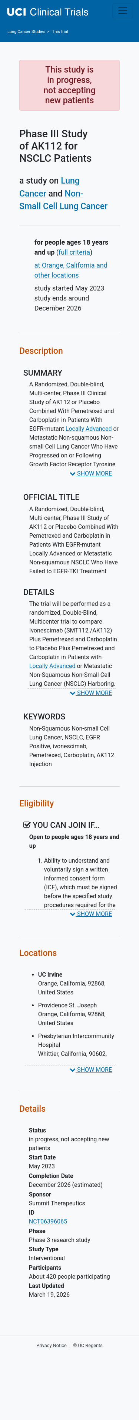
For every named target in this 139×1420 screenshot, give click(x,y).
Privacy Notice (51, 1345)
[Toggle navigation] (122, 10)
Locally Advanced (89, 428)
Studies (26, 31)
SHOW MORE (91, 473)
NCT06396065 (48, 1221)
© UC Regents (88, 1345)
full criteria (74, 252)
